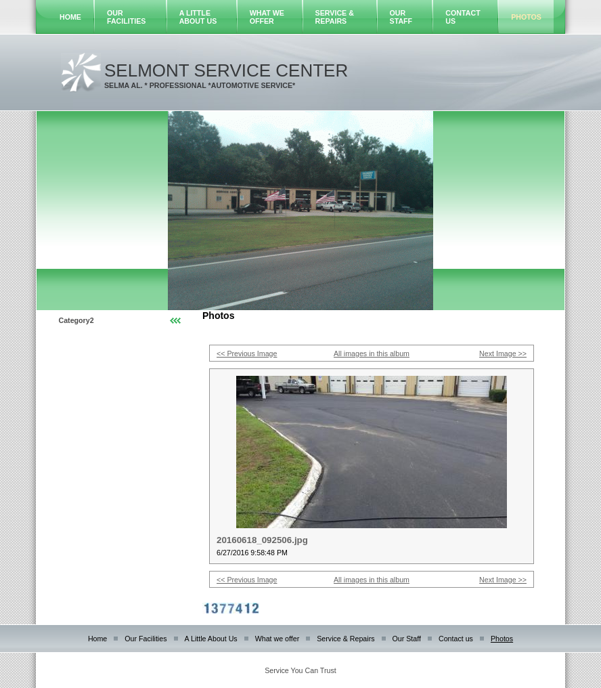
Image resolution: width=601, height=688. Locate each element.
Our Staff (401, 17)
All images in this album (371, 353)
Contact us (456, 639)
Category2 (76, 320)
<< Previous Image (247, 353)
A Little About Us (198, 17)
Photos (526, 17)
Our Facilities (126, 17)
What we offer (267, 17)
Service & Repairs (334, 17)
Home (70, 17)
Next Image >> (503, 353)
